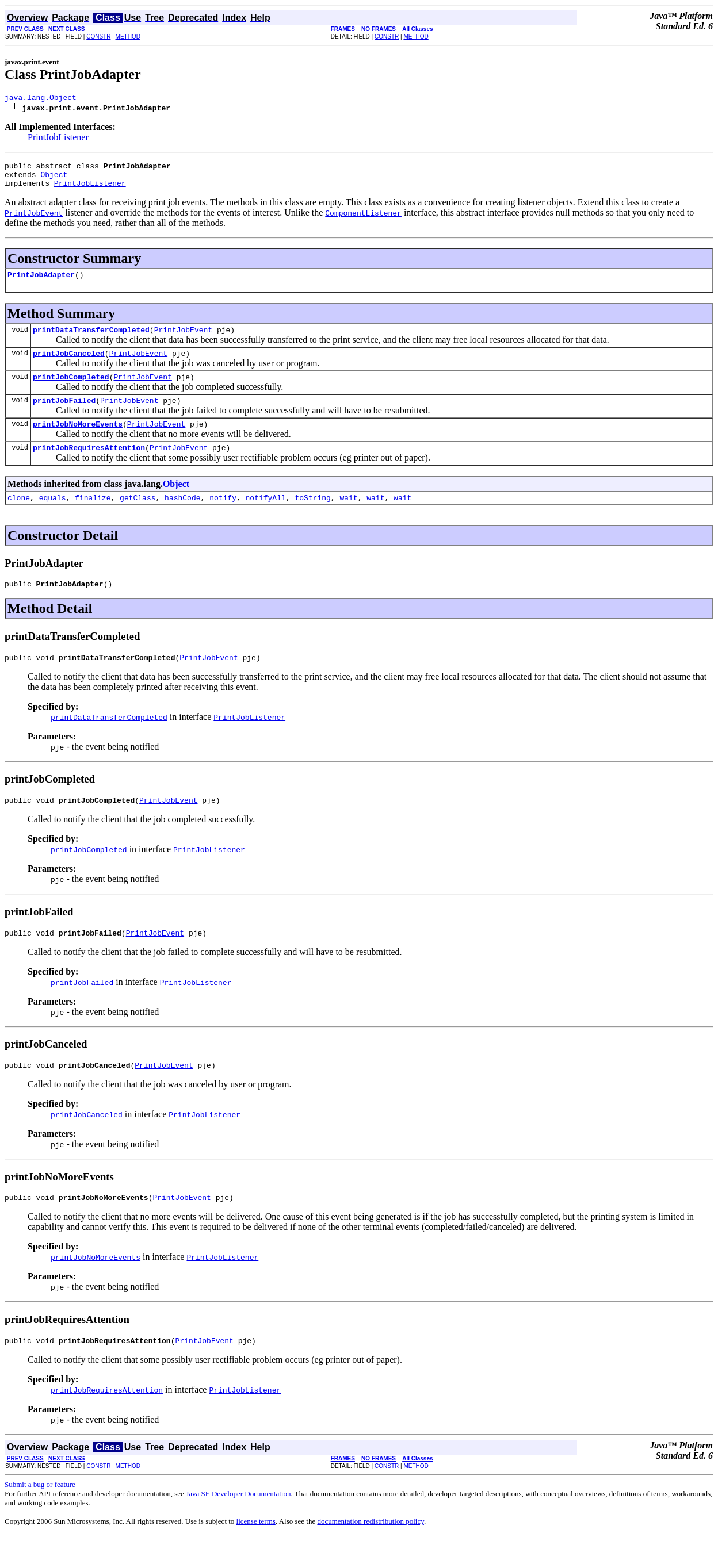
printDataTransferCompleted (91, 340)
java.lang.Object (41, 99)
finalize (92, 518)
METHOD (128, 36)
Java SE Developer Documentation (238, 1526)
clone (18, 518)
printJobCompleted (71, 390)
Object (53, 179)
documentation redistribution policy (370, 1554)
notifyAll (266, 518)
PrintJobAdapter (41, 283)
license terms (256, 1554)
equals (52, 518)
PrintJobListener (58, 139)
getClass (137, 518)
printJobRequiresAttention (89, 466)
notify (222, 518)
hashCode (182, 518)
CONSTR (98, 36)
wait (348, 518)
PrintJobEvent (183, 340)
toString (312, 518)
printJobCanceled (69, 365)
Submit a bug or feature (40, 1517)
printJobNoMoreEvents (78, 441)
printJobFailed (64, 416)
